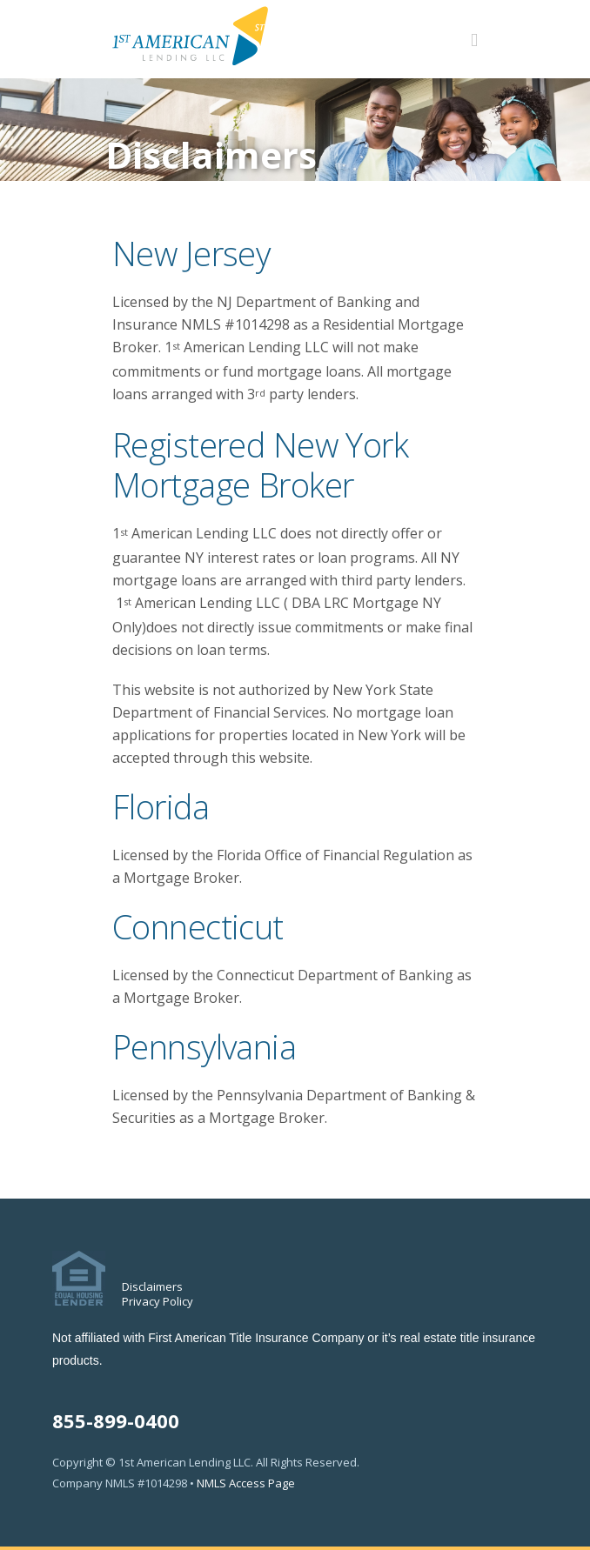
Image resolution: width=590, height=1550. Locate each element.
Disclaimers (152, 1286)
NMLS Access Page (246, 1483)
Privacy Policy (157, 1301)
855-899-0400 (115, 1420)
